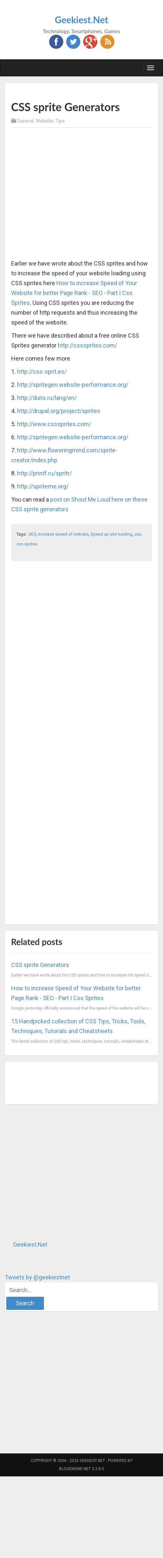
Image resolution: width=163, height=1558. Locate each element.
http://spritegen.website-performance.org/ (72, 384)
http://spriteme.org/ (43, 486)
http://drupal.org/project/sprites (58, 410)
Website (44, 121)
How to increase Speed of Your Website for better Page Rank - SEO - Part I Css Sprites (74, 293)
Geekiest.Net (81, 19)
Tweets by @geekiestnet (37, 1277)
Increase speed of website (63, 534)
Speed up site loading (111, 534)
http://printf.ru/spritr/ (44, 473)
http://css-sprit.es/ (42, 371)
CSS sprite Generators (40, 964)
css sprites (26, 544)
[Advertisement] (63, 194)
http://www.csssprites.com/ (54, 424)
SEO (32, 534)
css (137, 534)
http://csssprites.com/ (87, 345)
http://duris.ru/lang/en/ (47, 397)
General (25, 121)
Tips (60, 121)
